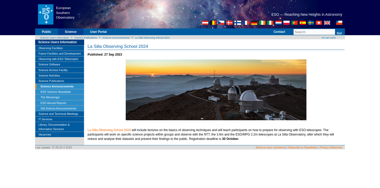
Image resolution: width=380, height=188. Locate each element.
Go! (339, 33)
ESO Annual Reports (53, 102)
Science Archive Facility (53, 70)
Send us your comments (271, 147)
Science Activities (49, 75)
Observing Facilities (50, 48)
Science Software (49, 64)
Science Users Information (54, 37)
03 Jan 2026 (328, 37)
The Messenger (50, 97)
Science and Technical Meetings (58, 113)
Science (70, 32)
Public (46, 32)
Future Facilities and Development (59, 53)
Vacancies (44, 134)
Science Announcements (116, 37)
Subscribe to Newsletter (303, 147)
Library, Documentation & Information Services (54, 126)
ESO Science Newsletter (56, 91)
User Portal (98, 32)
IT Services (45, 119)
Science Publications (85, 37)
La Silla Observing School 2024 (152, 37)
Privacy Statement (331, 147)
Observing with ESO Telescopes (58, 59)
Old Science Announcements (58, 108)
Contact (279, 32)
